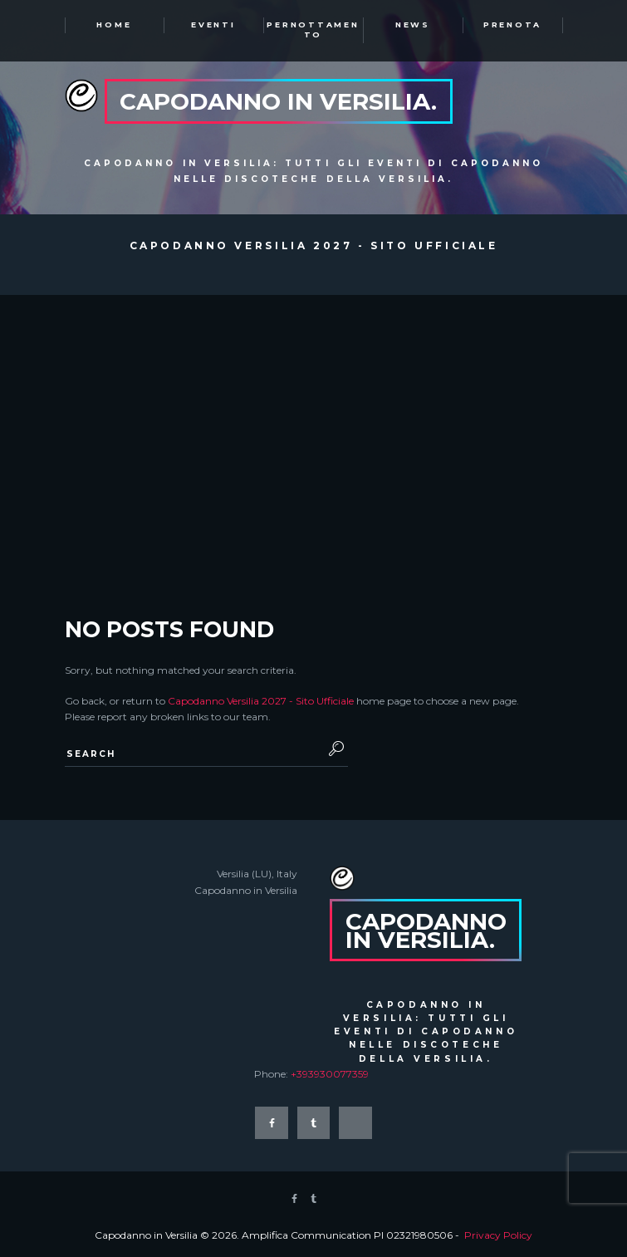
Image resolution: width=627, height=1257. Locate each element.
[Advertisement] (313, 419)
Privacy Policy (498, 1235)
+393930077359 (330, 1074)
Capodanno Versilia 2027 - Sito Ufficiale (261, 701)
